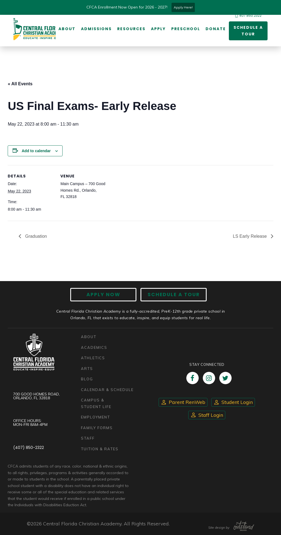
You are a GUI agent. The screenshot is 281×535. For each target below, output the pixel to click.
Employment (95, 417)
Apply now (103, 294)
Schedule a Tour (248, 31)
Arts (87, 368)
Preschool (185, 29)
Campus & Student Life (96, 403)
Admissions (96, 29)
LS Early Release (250, 236)
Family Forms (97, 428)
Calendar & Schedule (107, 389)
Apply (158, 29)
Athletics (93, 358)
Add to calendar (36, 151)
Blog (87, 379)
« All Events (20, 83)
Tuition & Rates (100, 449)
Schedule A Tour (173, 294)
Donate (216, 29)
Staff (88, 438)
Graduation (35, 236)
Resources (131, 29)
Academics (94, 347)
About (66, 29)
